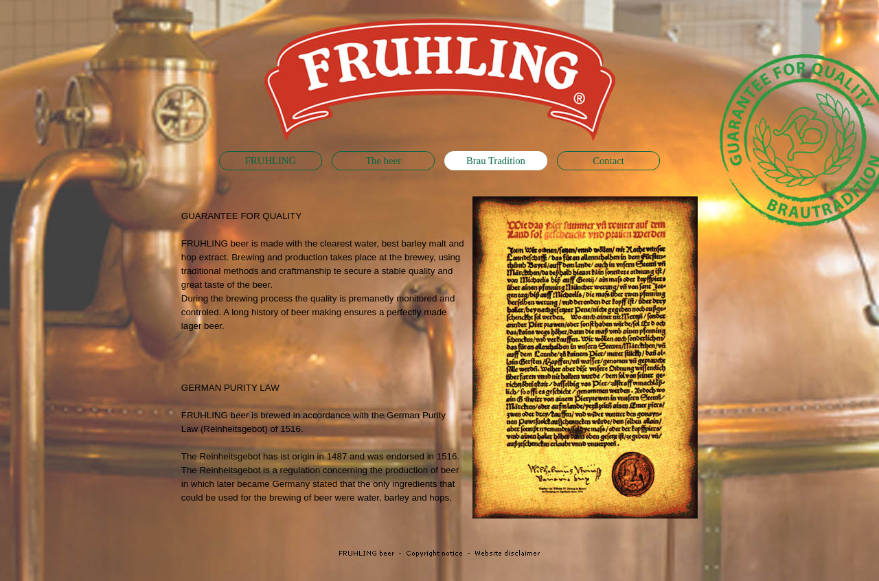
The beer (383, 160)
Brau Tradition (495, 160)
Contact (608, 160)
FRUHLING (270, 160)
